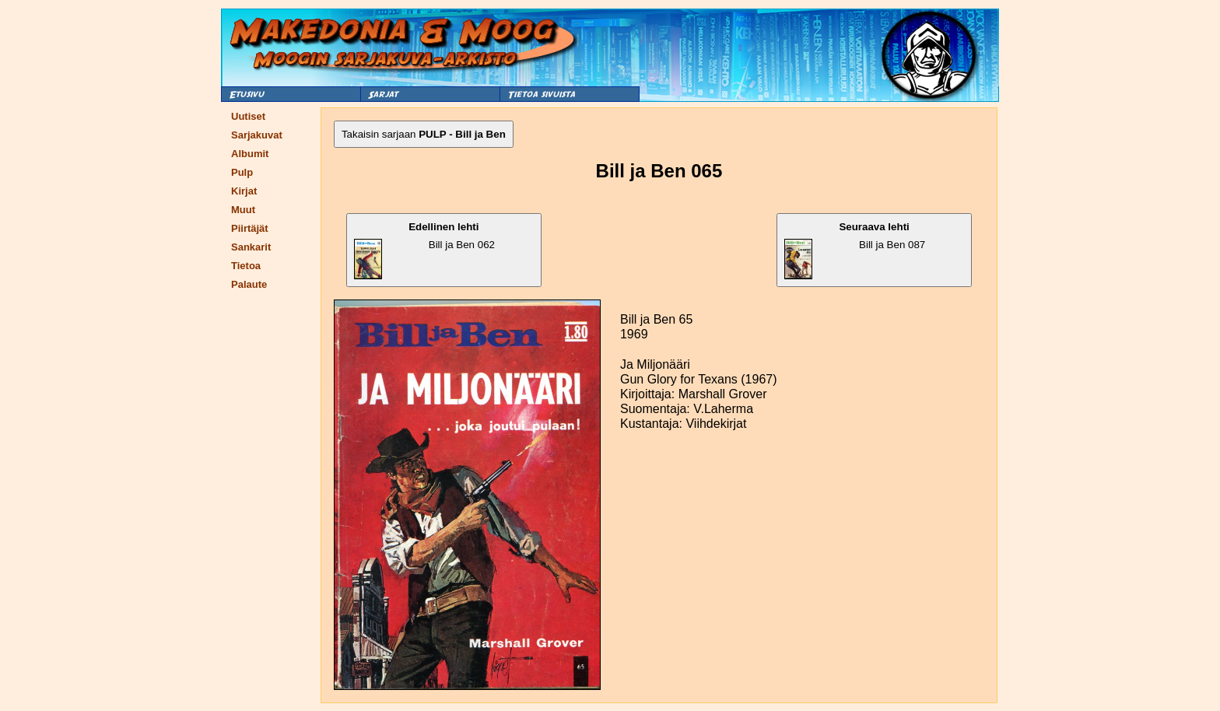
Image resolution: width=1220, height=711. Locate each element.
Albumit (249, 153)
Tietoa (246, 265)
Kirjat (244, 191)
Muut (243, 209)
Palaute (249, 284)
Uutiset (248, 116)
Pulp (242, 172)
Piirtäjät (249, 228)
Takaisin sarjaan (424, 134)
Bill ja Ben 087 (854, 250)
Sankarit (251, 247)
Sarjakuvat (256, 135)
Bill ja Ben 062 (424, 250)
